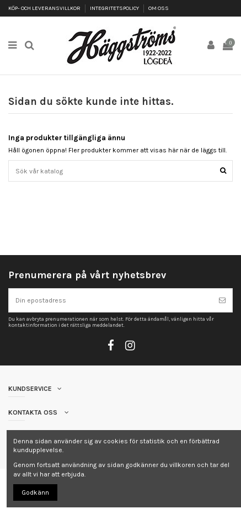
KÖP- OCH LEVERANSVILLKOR (45, 8)
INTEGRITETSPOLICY (115, 8)
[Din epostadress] (110, 300)
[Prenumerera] (222, 300)
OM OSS (158, 8)
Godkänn (35, 492)
